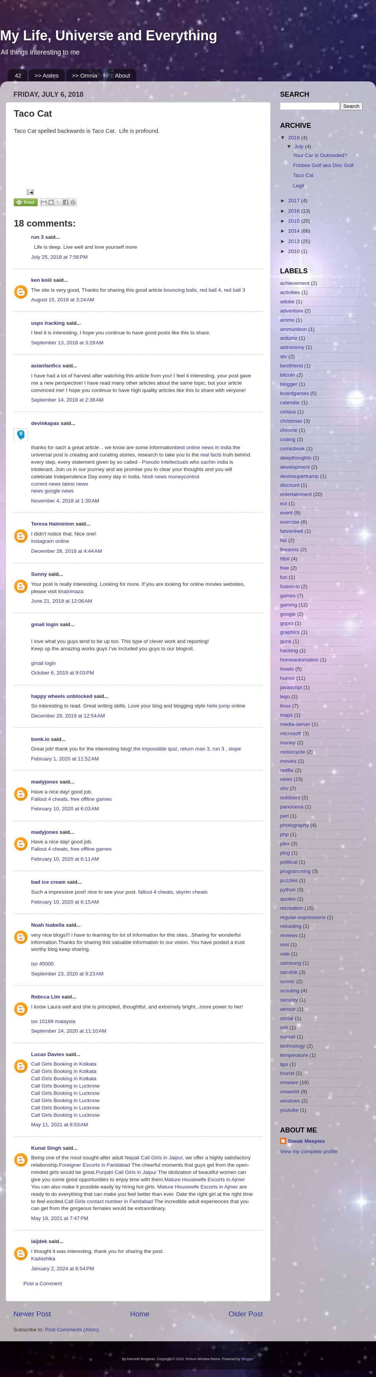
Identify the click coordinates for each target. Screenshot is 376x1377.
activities (290, 292)
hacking (289, 650)
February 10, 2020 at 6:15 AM (65, 902)
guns (285, 641)
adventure (291, 311)
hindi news (154, 476)
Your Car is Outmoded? (320, 155)
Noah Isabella (47, 925)
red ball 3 (235, 290)
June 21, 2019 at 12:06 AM (61, 601)
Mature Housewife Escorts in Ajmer (204, 1179)
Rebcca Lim (45, 997)
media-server (295, 724)
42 (18, 75)
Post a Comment (42, 1283)
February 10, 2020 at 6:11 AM (65, 859)
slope (235, 749)
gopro (287, 623)
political (288, 862)
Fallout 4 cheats (49, 799)
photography (294, 825)
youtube (289, 1110)
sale (285, 954)
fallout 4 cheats (155, 892)
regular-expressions (303, 917)
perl (284, 816)
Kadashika (43, 1258)
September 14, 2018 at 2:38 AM (67, 400)
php (284, 834)
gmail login (44, 624)
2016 (294, 211)
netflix (287, 770)
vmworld (289, 1091)
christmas (291, 421)
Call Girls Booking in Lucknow (65, 1086)
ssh (284, 1027)
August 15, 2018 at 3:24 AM (62, 300)
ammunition (293, 329)
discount (289, 485)
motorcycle (292, 752)
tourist (287, 1073)
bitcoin (287, 375)
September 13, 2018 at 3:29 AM (67, 342)
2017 (294, 200)
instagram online (50, 541)
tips (284, 1064)
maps (286, 715)
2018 (294, 138)
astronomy (292, 347)
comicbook (292, 448)
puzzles (289, 880)
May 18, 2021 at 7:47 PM (59, 1218)
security (289, 1000)
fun (283, 577)
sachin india (215, 462)
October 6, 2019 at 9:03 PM (62, 673)
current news (46, 484)
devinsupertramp (299, 476)
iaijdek (39, 1241)
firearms (289, 549)
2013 (294, 241)
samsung (290, 963)
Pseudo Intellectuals (165, 462)
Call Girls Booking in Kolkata (63, 1064)
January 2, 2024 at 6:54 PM (62, 1268)
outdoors (290, 797)
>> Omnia (84, 75)
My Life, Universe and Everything (108, 35)
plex (285, 843)
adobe (287, 301)
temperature (294, 1055)
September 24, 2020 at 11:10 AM (68, 1031)
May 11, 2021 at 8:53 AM (59, 1124)
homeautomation (299, 660)
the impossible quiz (155, 749)
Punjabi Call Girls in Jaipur (126, 1172)
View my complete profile (309, 1151)
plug (285, 853)
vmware (289, 1082)
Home (139, 1314)
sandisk (289, 972)
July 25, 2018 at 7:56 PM (59, 257)
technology (292, 1046)
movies (288, 761)
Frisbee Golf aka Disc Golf (323, 165)
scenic (287, 981)
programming (295, 871)
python (288, 890)
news (38, 491)
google (288, 614)
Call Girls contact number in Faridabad (108, 1201)
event (286, 513)
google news (59, 491)
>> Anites (47, 75)
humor (287, 678)
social (287, 1018)
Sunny (39, 574)
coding (287, 439)
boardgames (294, 393)
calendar (290, 402)
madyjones (44, 782)
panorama (291, 807)
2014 (294, 231)
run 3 (37, 237)
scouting (289, 990)
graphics (290, 632)
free (284, 568)
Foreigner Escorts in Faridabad (94, 1165)
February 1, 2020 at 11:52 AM (65, 759)
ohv (284, 788)
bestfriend (291, 366)
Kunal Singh (46, 1148)
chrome (288, 430)
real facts (210, 455)
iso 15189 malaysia (53, 1021)
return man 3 (195, 749)
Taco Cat (303, 175)
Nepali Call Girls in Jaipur (154, 1157)
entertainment (296, 494)
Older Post (246, 1314)
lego (285, 696)
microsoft (290, 733)
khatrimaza (71, 591)
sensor (288, 1009)
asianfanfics (46, 366)
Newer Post (32, 1314)
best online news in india (204, 447)
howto (287, 669)
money (288, 743)
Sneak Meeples (306, 1141)
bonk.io (40, 739)
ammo (287, 320)
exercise (289, 522)
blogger (288, 384)
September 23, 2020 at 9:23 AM (67, 974)
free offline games (91, 799)
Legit (298, 185)
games (288, 595)
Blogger (247, 1359)
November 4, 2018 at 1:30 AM (65, 501)
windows (290, 1101)
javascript (291, 687)
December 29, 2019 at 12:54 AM (68, 716)
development (295, 467)
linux (285, 706)
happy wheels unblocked (61, 696)
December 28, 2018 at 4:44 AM (66, 551)
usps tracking (48, 323)
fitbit (285, 559)
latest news (75, 484)
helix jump (218, 706)
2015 (294, 221)
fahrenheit (291, 531)
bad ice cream (48, 882)
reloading (291, 926)
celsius (288, 412)
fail (283, 540)
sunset (287, 1037)
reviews (289, 935)
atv (283, 356)
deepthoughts (296, 458)
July (299, 146)
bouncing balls (180, 290)
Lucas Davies (47, 1054)
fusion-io (290, 586)
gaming (288, 605)
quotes (288, 899)
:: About (120, 75)
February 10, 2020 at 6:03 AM (65, 809)
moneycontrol (183, 476)
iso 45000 (42, 964)
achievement (295, 283)
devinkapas (45, 423)
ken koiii (41, 280)
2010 (294, 251)
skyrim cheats (192, 892)
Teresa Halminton (52, 524)
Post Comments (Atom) (72, 1329)
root (284, 944)
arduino (288, 338)
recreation (291, 908)
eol (283, 503)
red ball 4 (210, 290)
